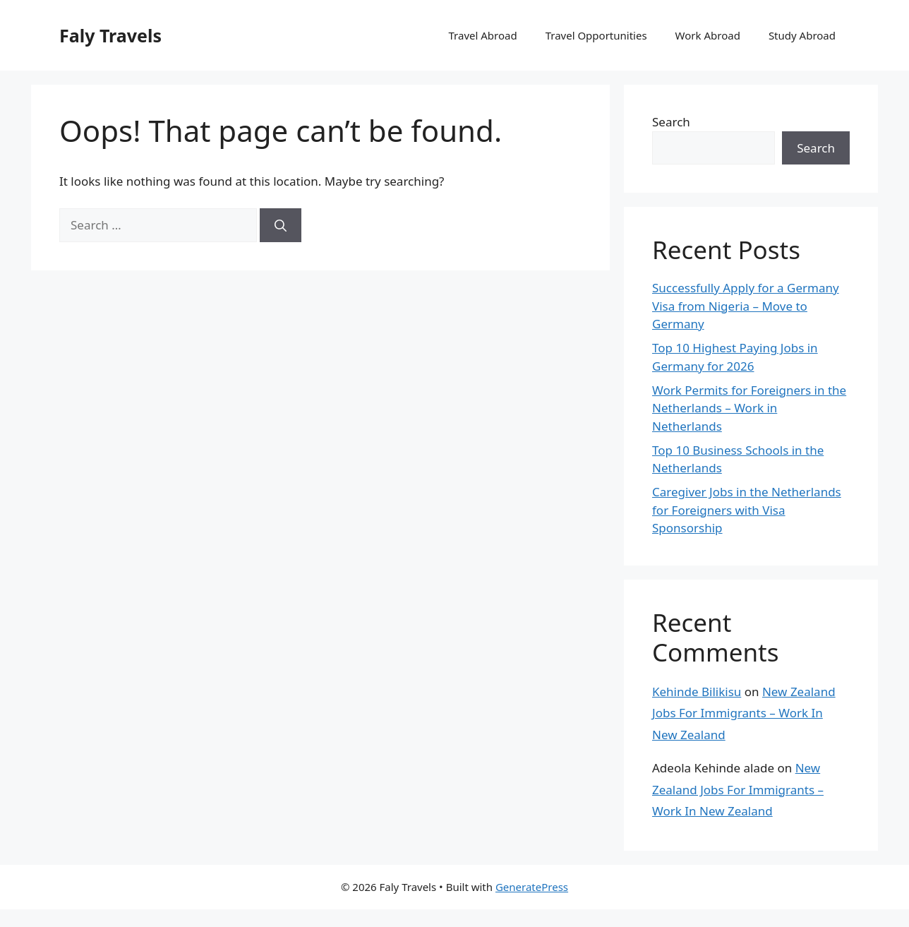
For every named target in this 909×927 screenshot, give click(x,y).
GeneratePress (531, 887)
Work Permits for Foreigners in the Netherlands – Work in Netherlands (749, 408)
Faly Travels (110, 35)
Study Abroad (802, 35)
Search (671, 122)
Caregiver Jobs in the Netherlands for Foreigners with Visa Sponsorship (746, 510)
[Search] (280, 225)
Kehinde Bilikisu (696, 691)
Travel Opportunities (596, 35)
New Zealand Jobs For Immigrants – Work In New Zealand (744, 713)
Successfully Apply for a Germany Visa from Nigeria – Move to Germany (745, 306)
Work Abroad (707, 35)
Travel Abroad (482, 35)
